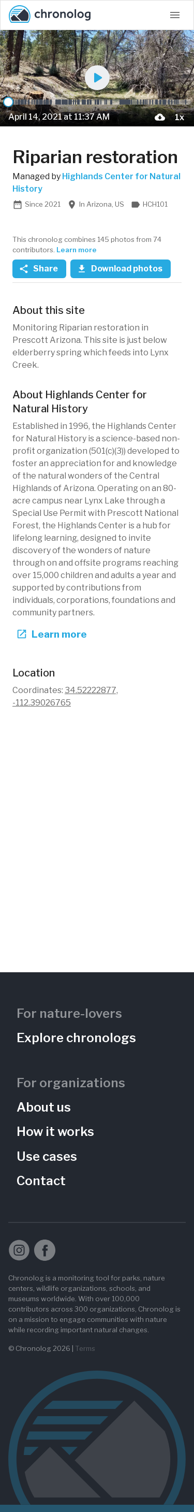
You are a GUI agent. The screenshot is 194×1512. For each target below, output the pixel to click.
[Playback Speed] (179, 117)
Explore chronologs (76, 1037)
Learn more (76, 250)
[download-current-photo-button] (160, 117)
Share (39, 269)
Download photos (120, 269)
